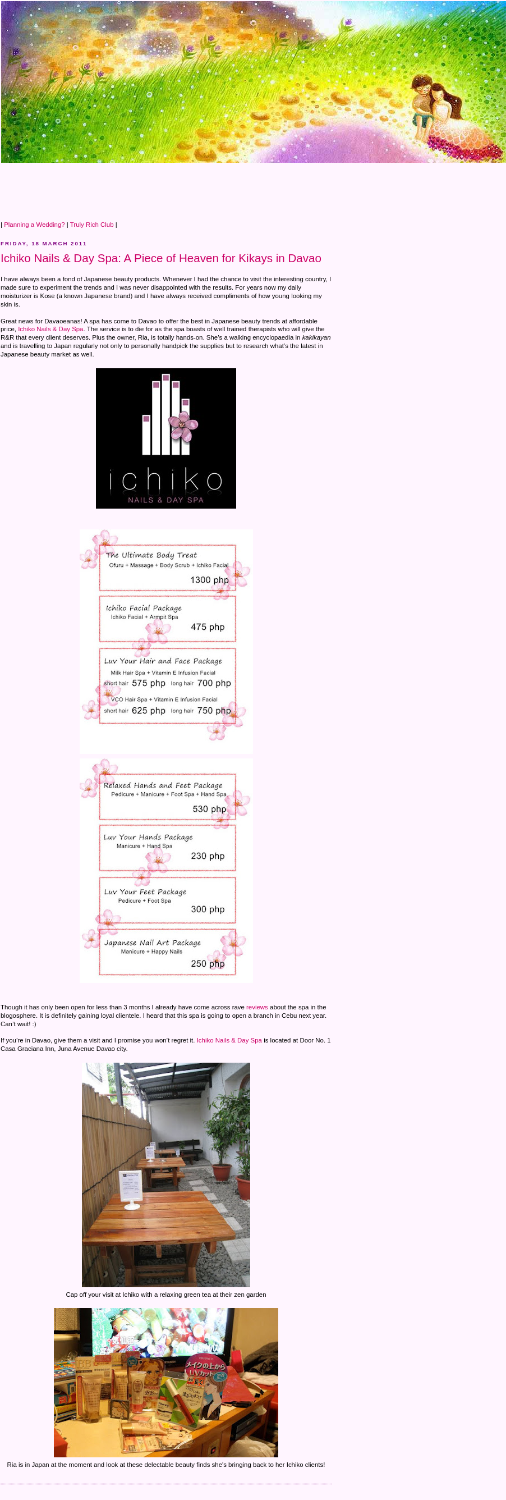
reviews (257, 1007)
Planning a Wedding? (34, 224)
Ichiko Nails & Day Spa (50, 329)
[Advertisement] (205, 188)
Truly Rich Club (92, 224)
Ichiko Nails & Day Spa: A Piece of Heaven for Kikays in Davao (161, 257)
